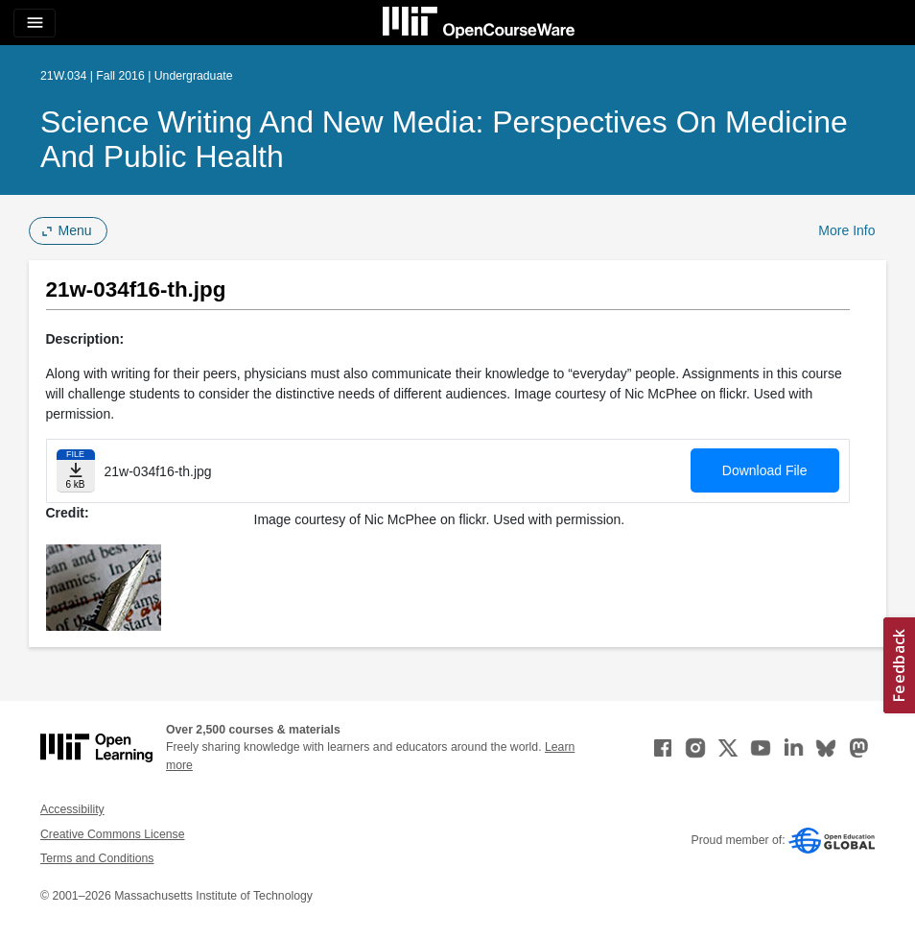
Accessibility (72, 809)
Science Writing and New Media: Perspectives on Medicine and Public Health (444, 139)
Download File (765, 470)
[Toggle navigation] (34, 23)
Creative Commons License (112, 834)
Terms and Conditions (96, 858)
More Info (846, 230)
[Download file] (76, 471)
